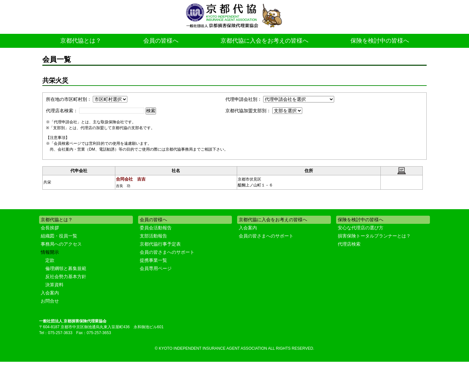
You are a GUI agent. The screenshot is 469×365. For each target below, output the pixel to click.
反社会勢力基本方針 (65, 276)
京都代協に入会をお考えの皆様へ (264, 40)
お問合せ (50, 301)
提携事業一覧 (153, 260)
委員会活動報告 (156, 227)
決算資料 (54, 284)
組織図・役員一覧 (59, 235)
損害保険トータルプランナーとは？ (374, 235)
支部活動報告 (153, 235)
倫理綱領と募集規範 (65, 268)
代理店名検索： (62, 110)
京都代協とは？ (80, 40)
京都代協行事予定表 (160, 244)
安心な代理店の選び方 (360, 227)
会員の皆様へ (160, 40)
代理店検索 (349, 244)
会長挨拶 (50, 227)
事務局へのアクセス (61, 244)
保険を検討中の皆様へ (379, 40)
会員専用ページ (156, 268)
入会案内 (50, 292)
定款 (49, 260)
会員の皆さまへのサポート (167, 252)
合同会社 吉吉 (131, 179)
